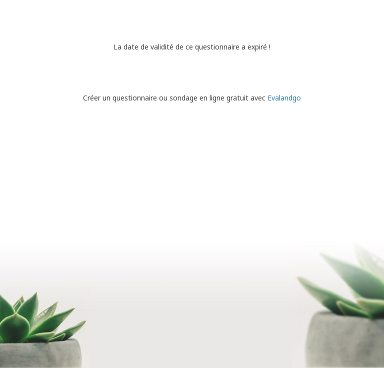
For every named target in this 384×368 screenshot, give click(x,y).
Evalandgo (284, 97)
